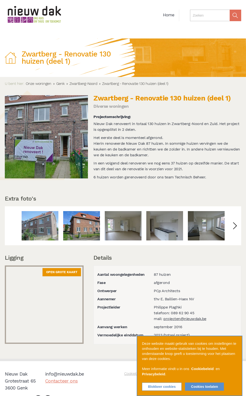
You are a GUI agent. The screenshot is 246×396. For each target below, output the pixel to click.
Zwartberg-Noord (83, 83)
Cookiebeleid (202, 369)
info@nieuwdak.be (64, 374)
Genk (60, 83)
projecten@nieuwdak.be (184, 318)
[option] (40, 225)
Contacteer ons (61, 381)
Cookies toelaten (204, 387)
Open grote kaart (61, 272)
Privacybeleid (153, 374)
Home (168, 15)
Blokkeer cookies (162, 387)
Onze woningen (38, 83)
